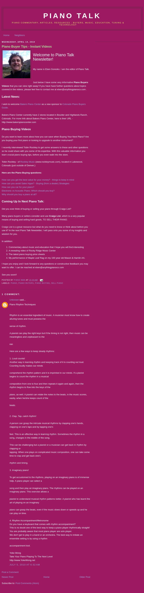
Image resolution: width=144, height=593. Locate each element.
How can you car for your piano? (18, 187)
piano (14, 283)
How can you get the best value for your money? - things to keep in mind (38, 180)
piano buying (42, 283)
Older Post (85, 577)
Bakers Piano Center (30, 104)
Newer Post (7, 577)
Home (6, 35)
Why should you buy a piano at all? (19, 194)
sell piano (57, 283)
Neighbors (20, 35)
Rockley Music (27, 161)
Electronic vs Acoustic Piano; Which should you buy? (28, 190)
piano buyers (26, 283)
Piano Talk (72, 16)
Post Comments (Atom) (27, 583)
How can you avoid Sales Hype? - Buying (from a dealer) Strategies (35, 183)
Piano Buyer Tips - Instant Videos (27, 46)
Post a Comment (10, 572)
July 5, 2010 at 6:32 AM (25, 564)
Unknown (14, 299)
